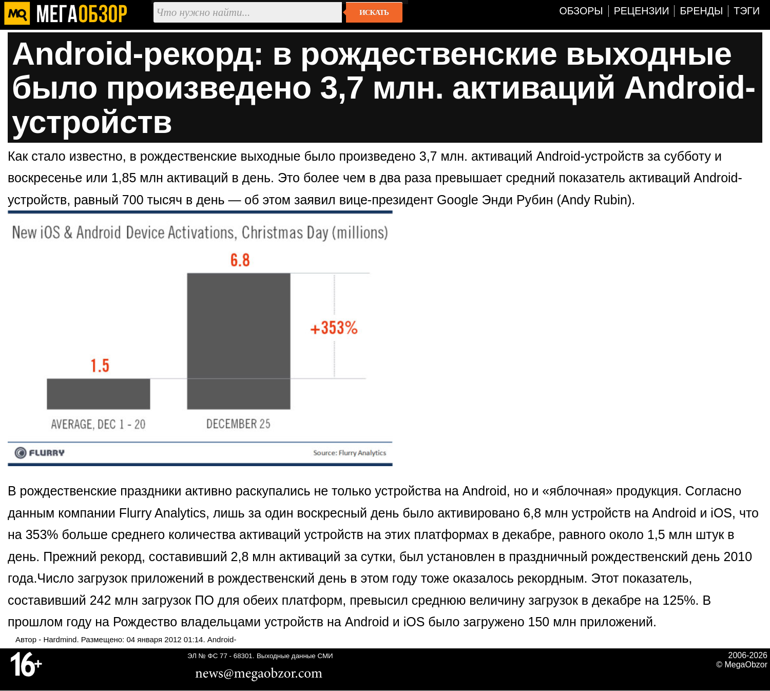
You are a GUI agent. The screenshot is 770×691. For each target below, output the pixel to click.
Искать (374, 12)
